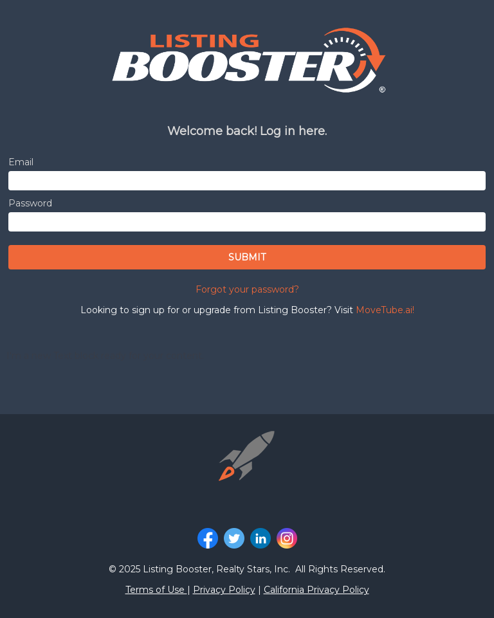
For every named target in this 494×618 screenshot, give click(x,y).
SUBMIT (247, 257)
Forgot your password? (247, 289)
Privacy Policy (224, 589)
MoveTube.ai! (385, 310)
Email (20, 162)
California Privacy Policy (316, 589)
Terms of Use (156, 589)
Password (30, 203)
